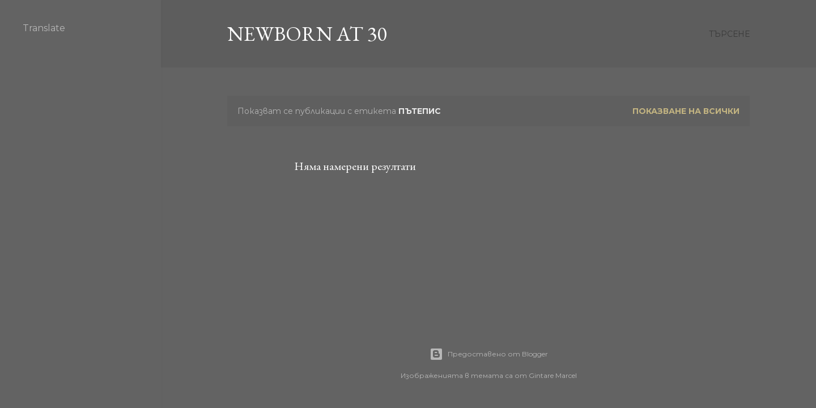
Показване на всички (686, 111)
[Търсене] (729, 34)
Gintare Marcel (553, 375)
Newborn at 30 (306, 33)
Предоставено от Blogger (489, 354)
